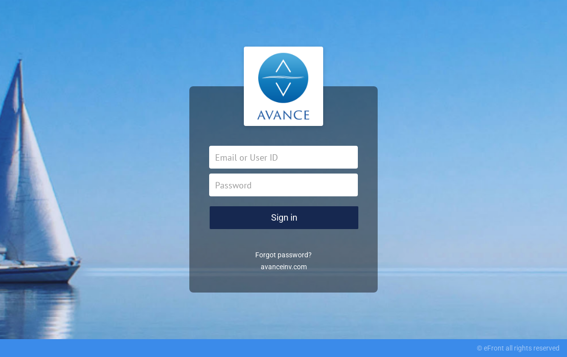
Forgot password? (283, 255)
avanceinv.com (284, 267)
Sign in (284, 217)
